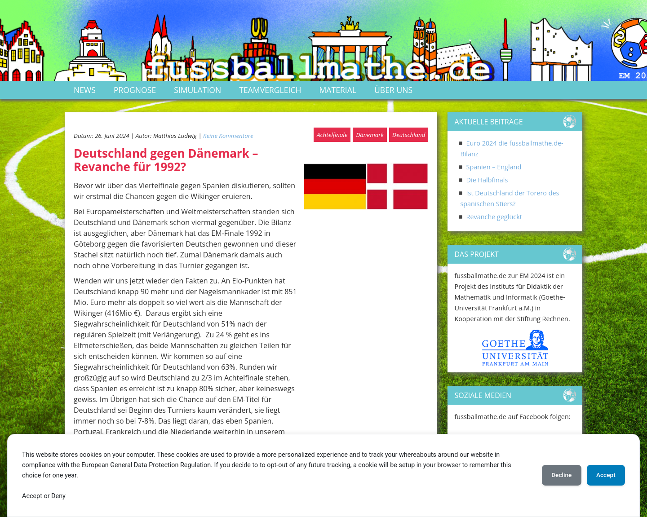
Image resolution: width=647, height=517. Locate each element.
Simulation (197, 89)
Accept (604, 475)
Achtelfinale (332, 135)
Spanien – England (494, 167)
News (85, 89)
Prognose (135, 89)
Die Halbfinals (487, 180)
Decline (557, 475)
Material (338, 89)
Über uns (393, 89)
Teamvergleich (270, 89)
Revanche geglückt (494, 216)
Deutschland (408, 135)
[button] (463, 348)
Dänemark (370, 135)
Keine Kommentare (228, 136)
